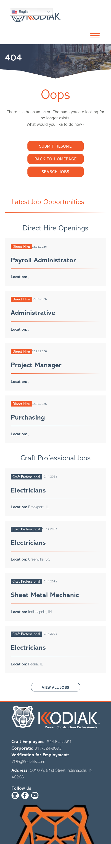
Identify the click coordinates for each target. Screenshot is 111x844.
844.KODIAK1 (59, 741)
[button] (94, 36)
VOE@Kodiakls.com (28, 761)
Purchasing (28, 417)
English (21, 12)
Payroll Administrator (43, 260)
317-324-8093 (48, 748)
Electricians (28, 490)
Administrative (33, 312)
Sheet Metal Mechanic (45, 594)
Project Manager (36, 365)
